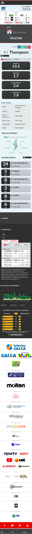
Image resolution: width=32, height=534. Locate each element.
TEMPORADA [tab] (13, 241)
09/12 (15, 166)
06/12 (15, 174)
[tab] (4, 234)
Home (2, 27)
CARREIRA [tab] (5, 241)
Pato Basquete (19, 127)
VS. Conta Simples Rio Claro (19, 163)
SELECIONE (25, 313)
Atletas (8, 27)
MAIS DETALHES (16, 334)
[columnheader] (19, 251)
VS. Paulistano (15, 171)
